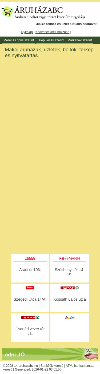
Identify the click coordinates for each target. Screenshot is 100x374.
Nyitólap (27, 32)
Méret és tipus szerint (18, 40)
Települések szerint (50, 40)
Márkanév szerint (79, 40)
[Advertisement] (50, 201)
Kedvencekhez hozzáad (52, 32)
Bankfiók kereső (52, 366)
